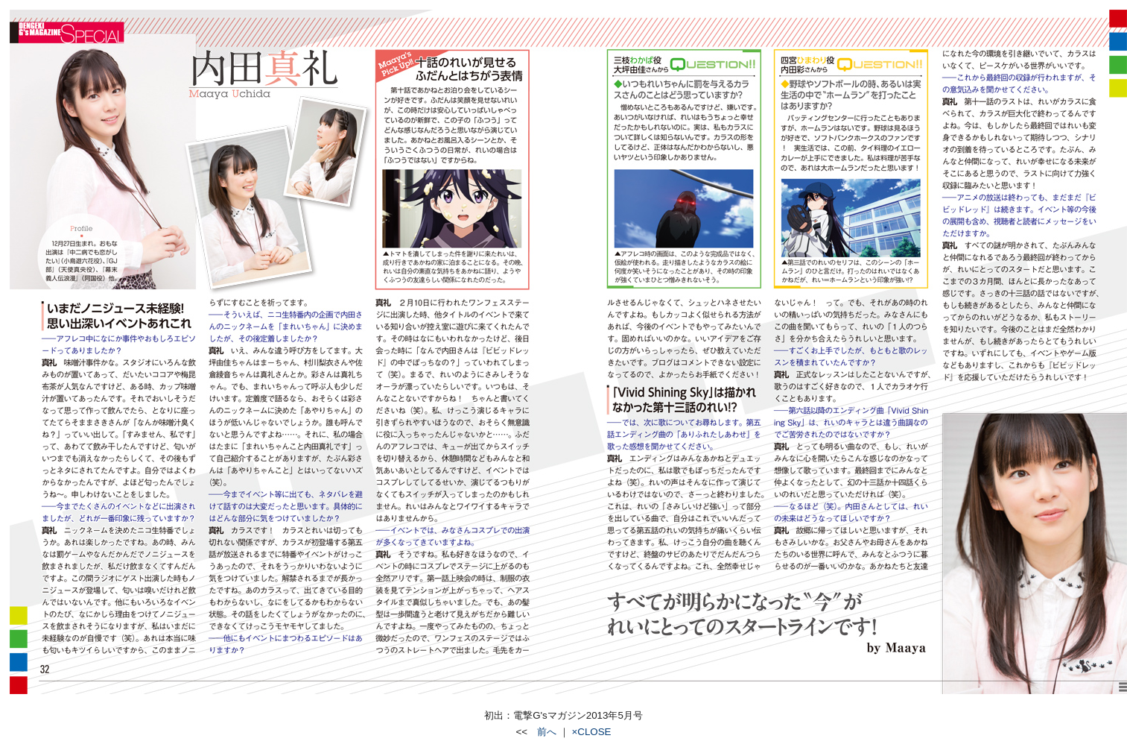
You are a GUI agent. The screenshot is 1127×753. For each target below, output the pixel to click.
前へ (541, 731)
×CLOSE (592, 731)
